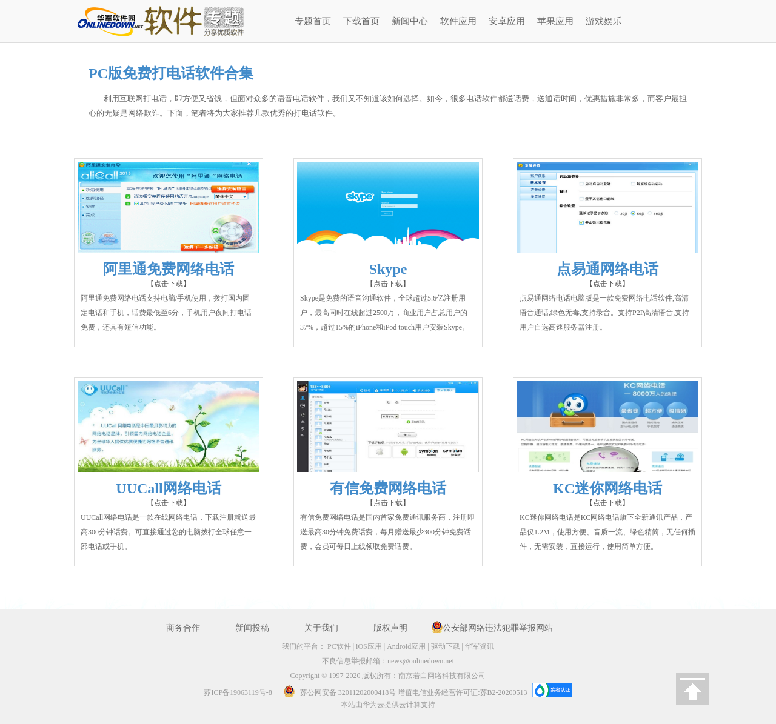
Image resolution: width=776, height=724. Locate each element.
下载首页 (361, 21)
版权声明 (390, 628)
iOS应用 (369, 646)
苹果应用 (555, 21)
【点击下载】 (168, 283)
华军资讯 (479, 646)
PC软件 (339, 646)
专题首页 (313, 21)
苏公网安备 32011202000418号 (336, 692)
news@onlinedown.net (420, 661)
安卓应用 (507, 21)
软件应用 (458, 21)
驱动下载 (445, 646)
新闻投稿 (252, 628)
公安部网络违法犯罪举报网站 (498, 628)
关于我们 (321, 628)
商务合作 (183, 628)
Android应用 (406, 646)
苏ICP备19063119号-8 (238, 692)
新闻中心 (410, 21)
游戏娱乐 (604, 21)
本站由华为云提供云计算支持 (388, 704)
